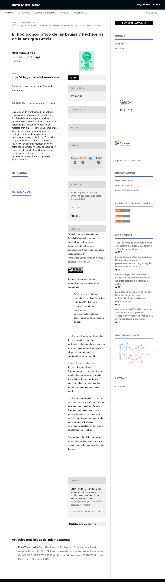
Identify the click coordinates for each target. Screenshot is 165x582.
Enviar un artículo (134, 23)
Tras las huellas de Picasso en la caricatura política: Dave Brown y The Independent (133, 245)
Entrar (156, 4)
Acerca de (80, 12)
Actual (9, 12)
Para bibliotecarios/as (127, 190)
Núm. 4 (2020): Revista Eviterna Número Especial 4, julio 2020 (52, 25)
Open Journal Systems (128, 160)
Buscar (152, 12)
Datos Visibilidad (45, 12)
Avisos (65, 12)
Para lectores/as (124, 180)
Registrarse (143, 4)
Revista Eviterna (26, 5)
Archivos (24, 12)
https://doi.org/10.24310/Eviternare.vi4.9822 (37, 77)
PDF (74, 77)
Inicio (15, 22)
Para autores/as (123, 185)
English (119, 43)
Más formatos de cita (86, 511)
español (119, 48)
